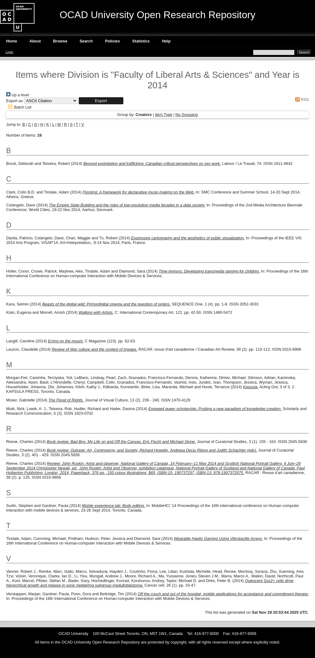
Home (11, 41)
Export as (14, 100)
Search (86, 41)
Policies (112, 41)
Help (166, 41)
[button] (101, 100)
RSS (301, 99)
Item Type (163, 114)
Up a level (17, 95)
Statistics (141, 41)
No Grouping (186, 114)
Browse (60, 41)
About (35, 41)
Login (9, 52)
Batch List (18, 107)
